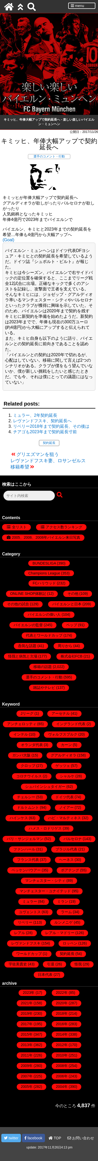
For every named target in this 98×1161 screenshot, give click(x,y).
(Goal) (8, 240)
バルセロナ (73, 839)
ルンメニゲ (63, 922)
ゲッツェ (62, 766)
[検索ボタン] (60, 495)
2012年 (62, 1045)
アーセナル (60, 713)
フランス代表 (28, 860)
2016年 (62, 1024)
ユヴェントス (30, 912)
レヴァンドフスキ (26, 943)
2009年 (27, 1066)
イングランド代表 (70, 724)
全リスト (19, 527)
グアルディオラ (63, 755)
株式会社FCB (72, 656)
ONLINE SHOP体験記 (28, 593)
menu (77, 6)
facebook (33, 1138)
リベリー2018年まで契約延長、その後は (51, 426)
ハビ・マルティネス (64, 818)
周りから (65, 646)
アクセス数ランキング (64, 527)
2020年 (62, 1003)
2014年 (62, 1034)
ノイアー (66, 807)
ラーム (66, 912)
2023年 (28, 992)
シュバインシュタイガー (45, 786)
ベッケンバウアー (26, 870)
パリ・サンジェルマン (25, 839)
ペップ (71, 625)
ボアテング (70, 870)
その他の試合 (18, 604)
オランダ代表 (32, 745)
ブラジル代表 (66, 849)
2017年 (27, 1024)
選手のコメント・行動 (49, 156)
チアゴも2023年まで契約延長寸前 (45, 432)
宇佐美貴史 (18, 964)
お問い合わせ (80, 1138)
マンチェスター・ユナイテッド (45, 891)
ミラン (62, 901)
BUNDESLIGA (44, 563)
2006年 (62, 1076)
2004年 (62, 1086)
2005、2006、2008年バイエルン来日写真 (46, 537)
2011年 (27, 1055)
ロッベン (70, 943)
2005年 (27, 1086)
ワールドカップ (29, 954)
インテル (20, 734)
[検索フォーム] (29, 496)
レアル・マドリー (59, 933)
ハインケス (19, 818)
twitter (11, 1138)
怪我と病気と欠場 (22, 656)
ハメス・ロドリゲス (45, 828)
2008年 (62, 1066)
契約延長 (49, 443)
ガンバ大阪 (21, 755)
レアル (19, 933)
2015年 (27, 1034)
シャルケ (67, 776)
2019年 (27, 1013)
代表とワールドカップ (44, 635)
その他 (72, 593)
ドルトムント (28, 807)
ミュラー (29, 901)
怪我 (78, 964)
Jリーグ (27, 713)
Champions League (44, 573)
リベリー (25, 922)
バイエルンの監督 (28, 625)
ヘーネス (66, 860)
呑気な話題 (27, 646)
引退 (50, 964)
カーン (66, 745)
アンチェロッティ (21, 724)
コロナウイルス (29, 776)
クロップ (28, 766)
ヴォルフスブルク (62, 734)
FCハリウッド (44, 583)
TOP (55, 1138)
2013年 (27, 1045)
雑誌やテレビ (44, 687)
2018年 (62, 1013)
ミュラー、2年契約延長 (35, 415)
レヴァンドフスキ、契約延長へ (42, 421)
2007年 (27, 1076)
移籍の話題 (42, 667)
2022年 (62, 992)
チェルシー (26, 797)
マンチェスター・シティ (45, 880)
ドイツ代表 (64, 797)
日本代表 (45, 974)
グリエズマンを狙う (37, 454)
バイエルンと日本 (67, 604)
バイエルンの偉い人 (44, 614)
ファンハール (24, 849)
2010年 (62, 1055)
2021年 (27, 1003)
